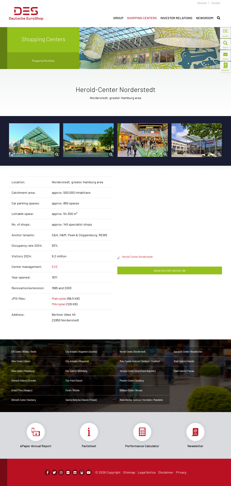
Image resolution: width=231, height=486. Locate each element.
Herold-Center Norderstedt (135, 256)
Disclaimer (165, 472)
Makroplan (59, 298)
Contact (215, 3)
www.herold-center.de (170, 270)
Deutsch (202, 3)
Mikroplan (59, 304)
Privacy (181, 472)
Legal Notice (147, 472)
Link (35, 435)
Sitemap (129, 472)
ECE (55, 267)
